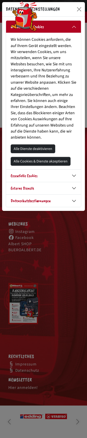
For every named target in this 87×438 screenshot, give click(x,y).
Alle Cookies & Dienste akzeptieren (41, 161)
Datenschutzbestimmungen (31, 200)
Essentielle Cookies (24, 175)
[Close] (79, 9)
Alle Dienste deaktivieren (33, 148)
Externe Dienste (22, 188)
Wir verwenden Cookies (27, 26)
